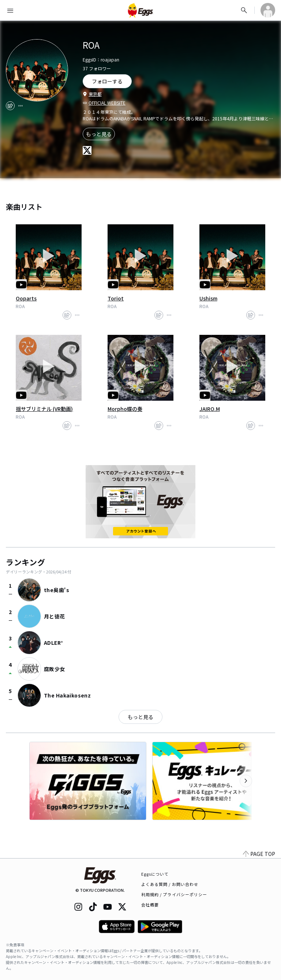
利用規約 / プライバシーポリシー (174, 894)
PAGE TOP (259, 853)
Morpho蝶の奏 (125, 408)
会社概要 (150, 905)
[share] (10, 105)
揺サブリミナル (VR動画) (44, 408)
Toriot (116, 298)
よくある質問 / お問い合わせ (170, 884)
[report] (20, 105)
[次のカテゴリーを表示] (246, 781)
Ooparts (26, 298)
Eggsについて (155, 874)
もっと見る (99, 134)
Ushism (208, 298)
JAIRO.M (209, 408)
